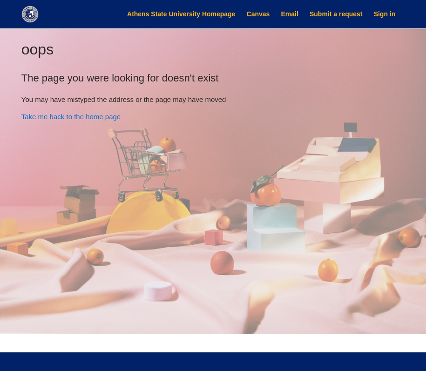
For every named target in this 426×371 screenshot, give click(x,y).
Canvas (258, 14)
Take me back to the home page (71, 117)
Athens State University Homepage (181, 14)
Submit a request (336, 14)
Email (289, 14)
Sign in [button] (385, 14)
